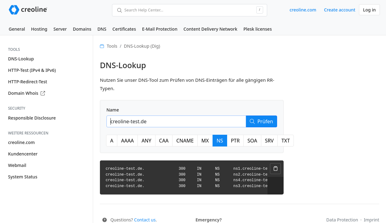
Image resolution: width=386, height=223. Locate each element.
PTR (235, 140)
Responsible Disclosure (32, 118)
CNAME (185, 140)
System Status (22, 177)
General (17, 29)
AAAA (127, 140)
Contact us (145, 220)
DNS (101, 29)
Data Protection (342, 220)
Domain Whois (26, 93)
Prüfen (261, 121)
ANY (146, 140)
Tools (112, 46)
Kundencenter (23, 154)
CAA (164, 140)
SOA (252, 140)
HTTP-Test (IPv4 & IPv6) (32, 70)
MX (205, 140)
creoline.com (303, 10)
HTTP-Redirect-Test (27, 82)
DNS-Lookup (21, 59)
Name (112, 110)
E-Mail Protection (159, 29)
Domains (82, 29)
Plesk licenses (257, 29)
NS (220, 140)
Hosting (39, 29)
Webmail (17, 165)
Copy (275, 168)
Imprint (371, 220)
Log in (369, 10)
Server (60, 29)
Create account (339, 10)
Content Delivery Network (210, 29)
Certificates (124, 29)
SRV (269, 140)
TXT (285, 140)
